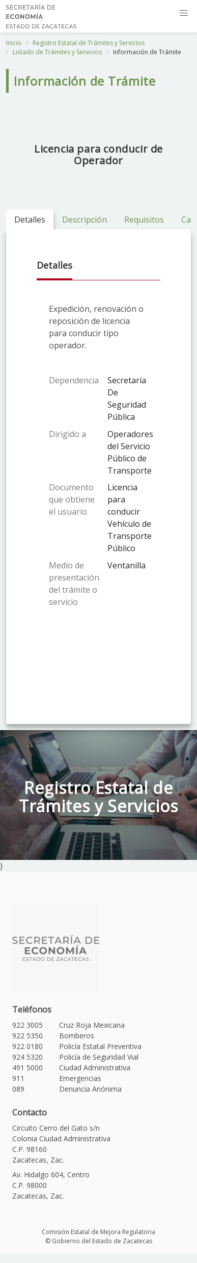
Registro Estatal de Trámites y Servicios (89, 43)
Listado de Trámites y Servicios (57, 52)
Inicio (13, 43)
